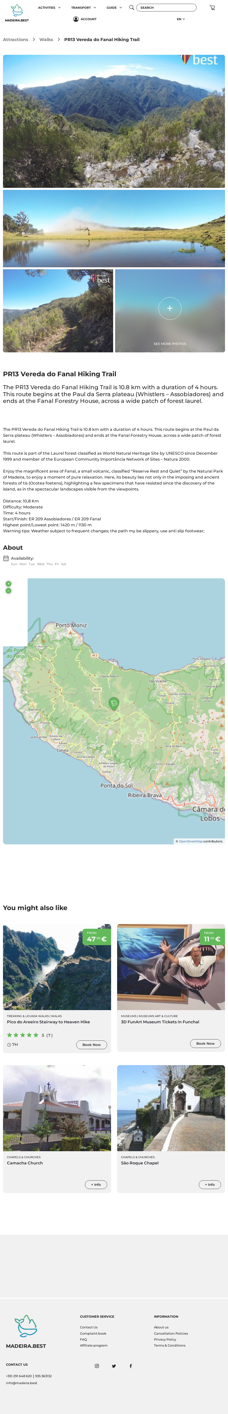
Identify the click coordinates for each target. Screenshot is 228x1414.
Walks (46, 39)
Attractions (15, 39)
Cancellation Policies (171, 1333)
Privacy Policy (165, 1339)
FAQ (83, 1339)
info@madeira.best (21, 1383)
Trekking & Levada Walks (28, 1017)
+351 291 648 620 (19, 1376)
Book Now (91, 1045)
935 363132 (43, 1376)
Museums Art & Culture (158, 1017)
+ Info (96, 1186)
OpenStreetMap (191, 842)
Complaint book (93, 1333)
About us (161, 1327)
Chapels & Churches (24, 1158)
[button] (59, 7)
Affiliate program (94, 1345)
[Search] (166, 7)
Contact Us (88, 1327)
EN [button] (179, 19)
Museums (129, 1017)
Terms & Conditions (169, 1345)
